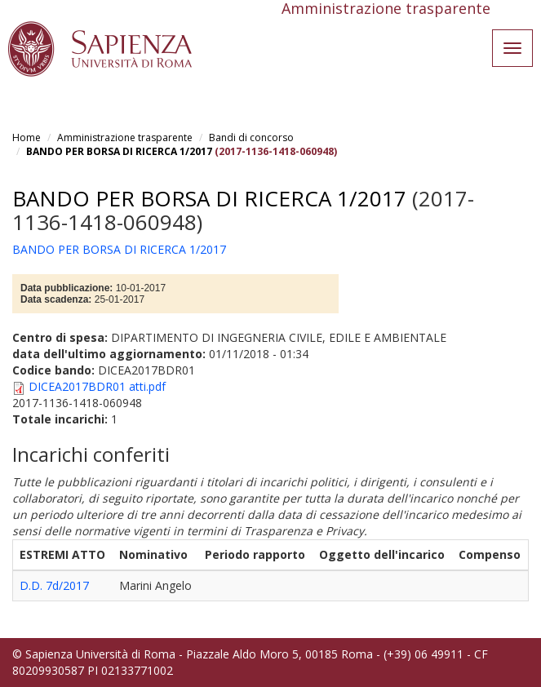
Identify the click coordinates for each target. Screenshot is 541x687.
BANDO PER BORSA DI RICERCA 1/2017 (119, 151)
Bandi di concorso (251, 137)
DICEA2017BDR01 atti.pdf (97, 386)
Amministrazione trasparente (125, 137)
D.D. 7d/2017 (54, 585)
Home (26, 137)
